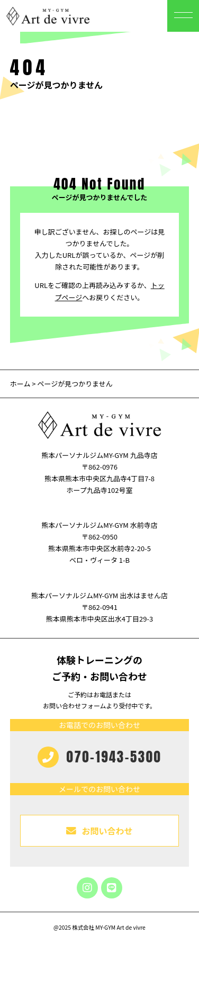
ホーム (20, 384)
